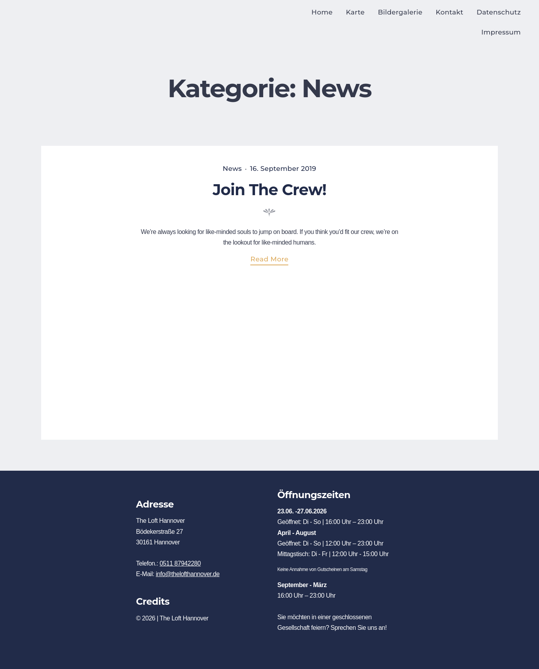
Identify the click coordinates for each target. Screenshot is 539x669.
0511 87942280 (180, 563)
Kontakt (449, 12)
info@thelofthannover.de (188, 574)
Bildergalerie (400, 12)
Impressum (501, 32)
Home (322, 12)
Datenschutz (499, 12)
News (232, 168)
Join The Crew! (269, 189)
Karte (355, 12)
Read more (273, 260)
